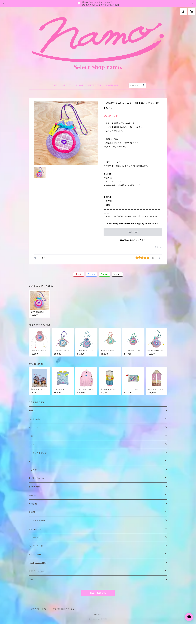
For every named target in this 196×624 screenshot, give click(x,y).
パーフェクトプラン (38, 453)
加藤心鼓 (33, 503)
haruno (32, 495)
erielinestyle (35, 529)
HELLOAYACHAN (38, 563)
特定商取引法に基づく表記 (63, 609)
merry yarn (34, 487)
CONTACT (112, 85)
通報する (158, 247)
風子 (31, 461)
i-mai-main (34, 419)
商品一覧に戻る (98, 593)
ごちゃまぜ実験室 (37, 520)
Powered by (98, 619)
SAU (31, 580)
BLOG (79, 85)
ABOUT (66, 85)
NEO (31, 436)
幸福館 (32, 512)
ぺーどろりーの (36, 546)
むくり (32, 444)
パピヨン (33, 470)
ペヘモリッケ (35, 537)
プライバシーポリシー (40, 609)
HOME (53, 85)
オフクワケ (34, 427)
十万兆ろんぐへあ (37, 478)
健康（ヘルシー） (37, 571)
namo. (32, 410)
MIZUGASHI (35, 554)
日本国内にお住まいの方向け (132, 240)
